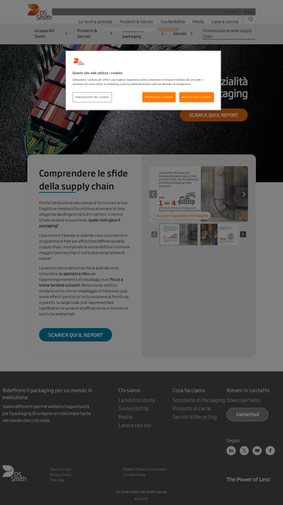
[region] (143, 80)
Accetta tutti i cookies (196, 97)
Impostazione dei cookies (92, 97)
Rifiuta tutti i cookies (159, 97)
